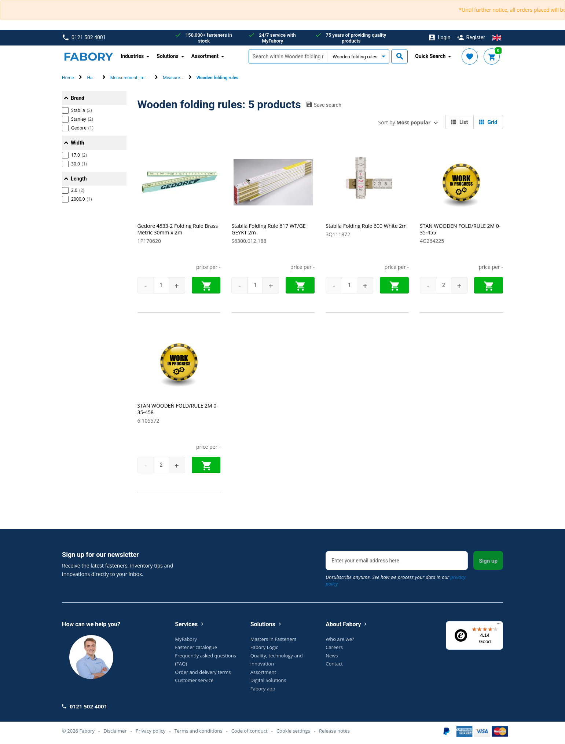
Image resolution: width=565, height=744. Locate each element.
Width (77, 143)
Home (68, 77)
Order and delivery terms (203, 672)
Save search (324, 104)
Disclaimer (115, 730)
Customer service (194, 680)
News (332, 655)
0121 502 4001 (84, 37)
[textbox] (288, 56)
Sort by (404, 122)
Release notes (334, 730)
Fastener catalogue (196, 647)
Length (79, 179)
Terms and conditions (198, 730)
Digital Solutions (268, 680)
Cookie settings (293, 730)
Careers (334, 647)
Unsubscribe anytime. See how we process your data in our (395, 580)
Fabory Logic (264, 647)
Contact (334, 663)
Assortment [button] (205, 56)
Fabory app (262, 688)
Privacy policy (150, 730)
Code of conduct (249, 730)
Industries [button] (132, 56)
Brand (77, 98)
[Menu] (498, 625)
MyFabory (186, 639)
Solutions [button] (167, 56)
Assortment (263, 672)
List (459, 122)
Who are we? (340, 639)
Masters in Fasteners (273, 639)
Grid (488, 122)
